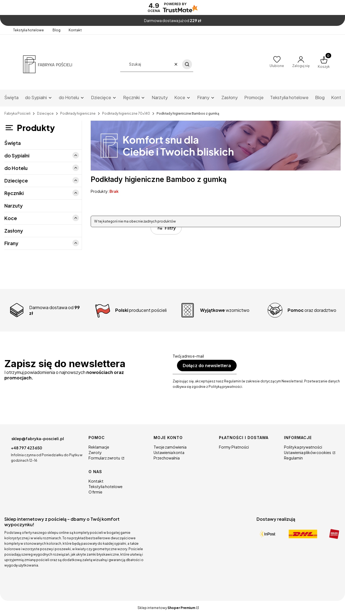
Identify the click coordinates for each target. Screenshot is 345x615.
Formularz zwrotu (104, 457)
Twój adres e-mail (188, 356)
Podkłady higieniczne (78, 113)
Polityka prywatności (303, 446)
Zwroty (95, 452)
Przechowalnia (167, 457)
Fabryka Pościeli (17, 113)
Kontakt (75, 30)
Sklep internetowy (166, 608)
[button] (187, 64)
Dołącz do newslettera (207, 365)
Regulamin (293, 457)
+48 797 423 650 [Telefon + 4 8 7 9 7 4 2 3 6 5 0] (26, 447)
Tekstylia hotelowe (28, 30)
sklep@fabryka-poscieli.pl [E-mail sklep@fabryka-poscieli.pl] (37, 438)
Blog (56, 30)
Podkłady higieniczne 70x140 (126, 113)
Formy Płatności (234, 446)
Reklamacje (98, 446)
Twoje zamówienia (170, 446)
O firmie (95, 491)
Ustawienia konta (169, 452)
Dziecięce (45, 113)
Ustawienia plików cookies (308, 452)
